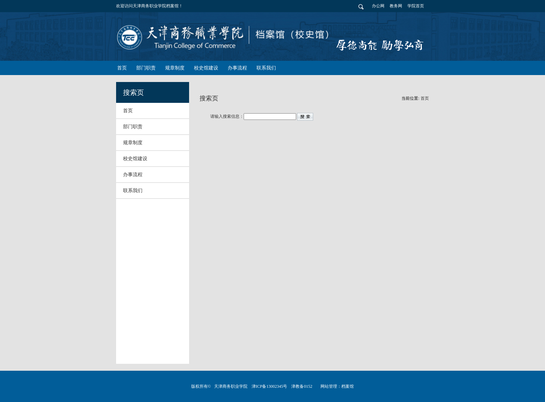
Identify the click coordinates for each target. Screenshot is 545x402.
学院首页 (415, 5)
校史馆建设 (135, 158)
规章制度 (133, 142)
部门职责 (133, 126)
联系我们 (133, 190)
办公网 (378, 5)
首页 (128, 110)
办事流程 (133, 174)
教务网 (396, 5)
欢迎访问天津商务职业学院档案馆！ (149, 5)
